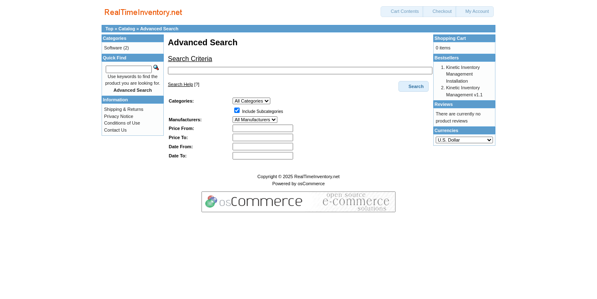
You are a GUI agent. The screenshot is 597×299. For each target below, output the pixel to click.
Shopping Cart (450, 38)
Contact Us (115, 129)
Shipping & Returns (123, 109)
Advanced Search (159, 28)
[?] (183, 84)
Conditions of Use (122, 122)
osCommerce (311, 183)
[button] (402, 11)
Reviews (443, 104)
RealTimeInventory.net (317, 176)
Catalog (127, 28)
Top (109, 28)
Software (113, 47)
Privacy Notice (118, 116)
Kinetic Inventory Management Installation (463, 74)
